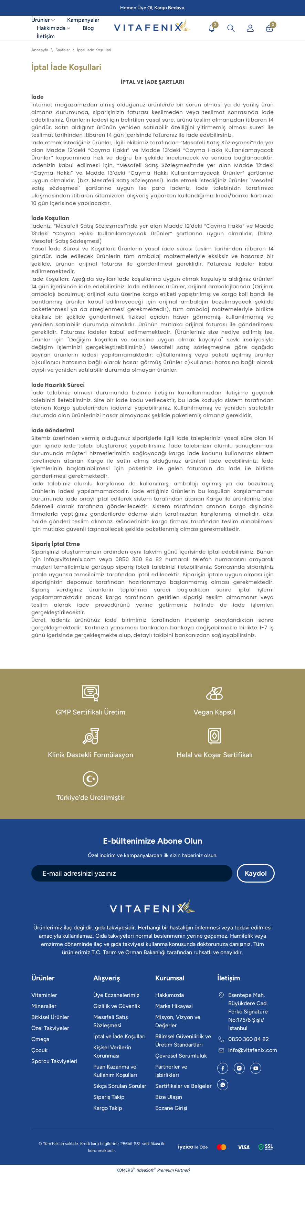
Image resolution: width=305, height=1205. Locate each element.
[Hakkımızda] (54, 28)
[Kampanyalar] (83, 20)
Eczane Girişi (171, 1108)
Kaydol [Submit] (256, 873)
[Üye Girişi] (250, 28)
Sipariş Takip (109, 1097)
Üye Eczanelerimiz (116, 995)
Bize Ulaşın (168, 1097)
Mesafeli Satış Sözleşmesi (110, 1021)
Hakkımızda (169, 995)
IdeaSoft (147, 1170)
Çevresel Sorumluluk (181, 1055)
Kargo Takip (107, 1108)
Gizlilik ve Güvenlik (116, 1006)
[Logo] (152, 28)
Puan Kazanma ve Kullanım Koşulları (115, 1070)
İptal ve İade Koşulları (119, 1036)
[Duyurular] (212, 28)
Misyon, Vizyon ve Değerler (177, 1021)
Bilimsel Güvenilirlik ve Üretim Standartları (183, 1040)
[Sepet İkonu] (269, 28)
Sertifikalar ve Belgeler (183, 1086)
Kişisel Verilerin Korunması (112, 1051)
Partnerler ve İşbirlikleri (171, 1070)
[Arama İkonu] (231, 28)
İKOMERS (125, 1170)
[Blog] (88, 28)
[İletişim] (45, 36)
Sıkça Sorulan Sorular (119, 1086)
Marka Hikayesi (174, 1006)
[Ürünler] (46, 20)
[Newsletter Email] (131, 873)
